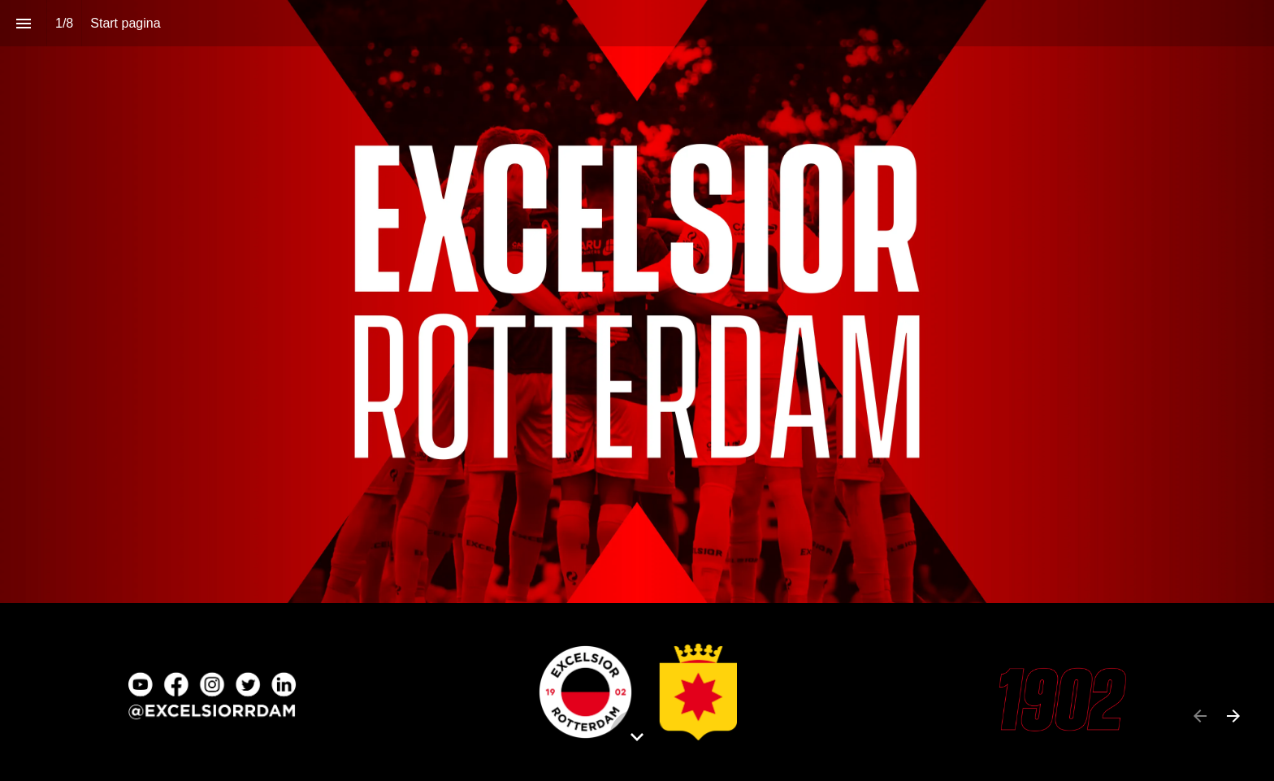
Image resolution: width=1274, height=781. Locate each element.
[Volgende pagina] (1233, 715)
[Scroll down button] (637, 737)
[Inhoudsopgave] (23, 23)
